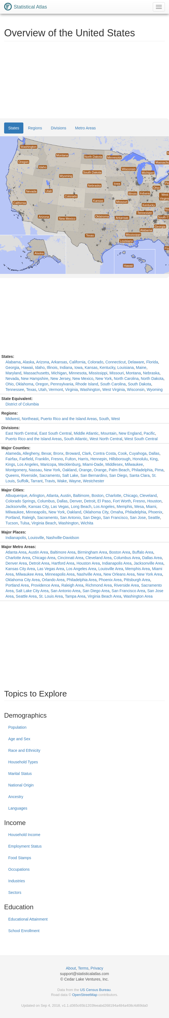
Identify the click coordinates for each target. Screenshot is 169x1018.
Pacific (149, 433)
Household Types (23, 762)
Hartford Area (62, 563)
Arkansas (59, 362)
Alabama (13, 362)
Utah (42, 389)
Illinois (52, 367)
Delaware (136, 362)
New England (130, 433)
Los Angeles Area (81, 569)
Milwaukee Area (29, 574)
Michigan (59, 373)
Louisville (36, 537)
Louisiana (125, 367)
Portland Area (17, 585)
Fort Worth (122, 501)
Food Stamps (19, 858)
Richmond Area (98, 585)
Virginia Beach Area (104, 596)
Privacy (97, 968)
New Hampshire (34, 378)
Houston (154, 501)
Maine (141, 367)
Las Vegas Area (50, 569)
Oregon (41, 384)
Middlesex (114, 464)
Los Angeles (27, 464)
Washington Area (138, 596)
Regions (35, 128)
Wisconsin (136, 389)
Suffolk (23, 481)
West (115, 419)
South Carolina (113, 384)
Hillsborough (120, 459)
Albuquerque (16, 495)
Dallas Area (152, 558)
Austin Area (38, 552)
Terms (83, 968)
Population (17, 727)
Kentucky (107, 367)
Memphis (124, 506)
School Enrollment (24, 931)
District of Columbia (22, 404)
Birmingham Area (92, 552)
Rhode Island (87, 384)
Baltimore (81, 495)
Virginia (71, 389)
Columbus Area (127, 558)
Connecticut (115, 362)
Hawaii (27, 367)
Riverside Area (126, 585)
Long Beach (81, 506)
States (13, 128)
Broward (72, 453)
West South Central (140, 439)
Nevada (12, 378)
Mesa (139, 506)
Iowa (78, 367)
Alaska (28, 362)
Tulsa (24, 523)
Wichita (87, 523)
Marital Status (20, 773)
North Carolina (126, 378)
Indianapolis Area (116, 563)
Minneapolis (36, 512)
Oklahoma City (95, 512)
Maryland (13, 373)
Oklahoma (24, 384)
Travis (50, 481)
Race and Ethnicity (24, 750)
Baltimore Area (63, 552)
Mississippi (98, 373)
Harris (83, 459)
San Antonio (70, 517)
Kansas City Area (20, 569)
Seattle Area (26, 596)
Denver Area (16, 563)
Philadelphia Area (82, 580)
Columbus (46, 501)
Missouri (116, 373)
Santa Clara (139, 475)
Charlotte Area (17, 558)
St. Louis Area (51, 596)
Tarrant (37, 481)
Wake (62, 481)
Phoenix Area (110, 580)
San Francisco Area (128, 591)
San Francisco (115, 517)
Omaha (116, 512)
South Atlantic (75, 439)
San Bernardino (93, 475)
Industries (16, 881)
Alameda (13, 453)
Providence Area (45, 585)
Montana (133, 373)
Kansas (91, 367)
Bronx (58, 453)
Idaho (40, 367)
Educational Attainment (28, 919)
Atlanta (52, 495)
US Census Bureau (95, 990)
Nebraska (151, 373)
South (104, 419)
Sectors (14, 892)
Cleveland (148, 495)
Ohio (9, 384)
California (77, 362)
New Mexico (82, 378)
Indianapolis (15, 537)
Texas (31, 389)
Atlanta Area (15, 552)
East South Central (55, 433)
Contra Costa (104, 453)
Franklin (42, 459)
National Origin (21, 785)
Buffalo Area (142, 552)
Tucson (11, 523)
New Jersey (60, 378)
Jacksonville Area (148, 563)
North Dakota (152, 378)
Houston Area (88, 563)
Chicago (130, 495)
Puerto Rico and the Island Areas (69, 419)
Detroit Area (39, 563)
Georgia (12, 367)
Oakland (69, 470)
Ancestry (15, 796)
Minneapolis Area (59, 574)
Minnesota (78, 373)
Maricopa (48, 464)
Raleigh (28, 517)
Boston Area (119, 552)
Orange (85, 470)
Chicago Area (43, 558)
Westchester (93, 481)
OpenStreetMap (84, 995)
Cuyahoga (138, 453)
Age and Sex (19, 739)
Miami (151, 506)
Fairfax (11, 459)
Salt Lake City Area (32, 591)
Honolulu (140, 459)
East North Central (21, 433)
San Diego (118, 475)
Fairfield (26, 459)
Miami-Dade (92, 464)
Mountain (109, 433)
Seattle (154, 517)
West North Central (106, 439)
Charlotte (113, 495)
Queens (12, 475)
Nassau (35, 470)
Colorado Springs (20, 501)
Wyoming (155, 389)
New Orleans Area (119, 574)
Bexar (46, 453)
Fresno (57, 459)
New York (103, 378)
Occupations (19, 869)
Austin (65, 495)
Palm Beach (119, 470)
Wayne (75, 481)
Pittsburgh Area (137, 580)
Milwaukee (134, 464)
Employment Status (24, 846)
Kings (10, 464)
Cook (122, 453)
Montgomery (16, 470)
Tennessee (14, 389)
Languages (17, 808)
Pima (159, 470)
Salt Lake (70, 475)
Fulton (70, 459)
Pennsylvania (61, 384)
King (153, 459)
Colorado (95, 362)
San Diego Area (95, 591)
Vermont (56, 389)
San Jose (138, 517)
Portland (12, 517)
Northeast (30, 419)
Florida (152, 362)
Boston (98, 495)
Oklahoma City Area (22, 580)
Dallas (154, 453)
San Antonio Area (65, 591)
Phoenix (155, 512)
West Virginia (113, 389)
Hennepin (98, 459)
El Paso (104, 501)
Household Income (24, 834)
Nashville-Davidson (62, 537)
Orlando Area (53, 580)
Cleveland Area (98, 558)
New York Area (149, 574)
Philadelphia (142, 470)
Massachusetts (36, 373)
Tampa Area (75, 596)
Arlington (36, 495)
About (71, 968)
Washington (90, 389)
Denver (76, 501)
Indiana (66, 367)
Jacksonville (15, 506)
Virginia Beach (43, 523)
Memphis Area (137, 569)
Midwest (12, 419)
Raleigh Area (72, 585)
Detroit (89, 501)
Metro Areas (85, 128)
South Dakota (139, 384)
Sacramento (49, 475)
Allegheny (31, 453)
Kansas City (38, 506)
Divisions (58, 128)
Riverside (29, 475)
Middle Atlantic (86, 433)
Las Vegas (60, 506)
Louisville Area (110, 569)
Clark (86, 453)
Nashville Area (89, 574)
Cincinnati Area (70, 558)
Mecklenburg (69, 464)
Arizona (42, 362)
